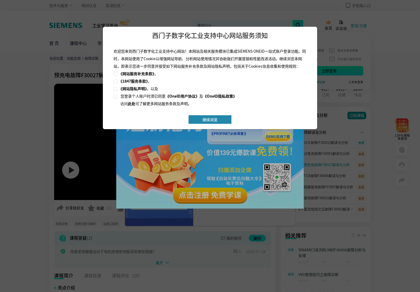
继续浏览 (210, 119)
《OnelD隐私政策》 (220, 96)
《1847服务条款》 (133, 81)
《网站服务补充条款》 (136, 73)
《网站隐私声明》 (133, 88)
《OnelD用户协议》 (182, 96)
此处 (131, 103)
